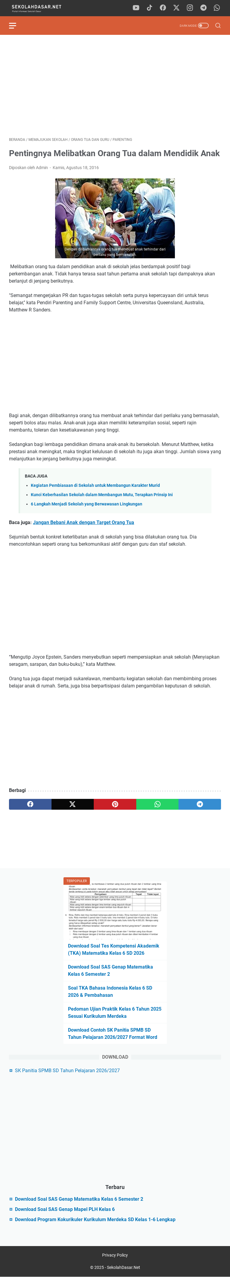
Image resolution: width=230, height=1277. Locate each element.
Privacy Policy (115, 1255)
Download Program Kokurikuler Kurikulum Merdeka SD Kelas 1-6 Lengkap (95, 1219)
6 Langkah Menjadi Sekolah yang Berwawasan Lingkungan (86, 504)
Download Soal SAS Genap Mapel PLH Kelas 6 (65, 1209)
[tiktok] (149, 8)
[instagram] (190, 8)
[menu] (16, 25)
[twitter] (176, 8)
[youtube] (136, 8)
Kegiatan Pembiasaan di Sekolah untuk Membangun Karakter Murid (95, 485)
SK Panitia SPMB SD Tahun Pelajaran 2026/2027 (67, 1070)
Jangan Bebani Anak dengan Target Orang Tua (83, 522)
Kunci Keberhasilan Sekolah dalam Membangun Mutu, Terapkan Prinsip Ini (102, 494)
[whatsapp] (217, 8)
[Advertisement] (115, 86)
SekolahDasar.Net (123, 1267)
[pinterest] (115, 804)
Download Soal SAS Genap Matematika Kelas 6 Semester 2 (79, 1199)
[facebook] (163, 8)
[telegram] (203, 8)
